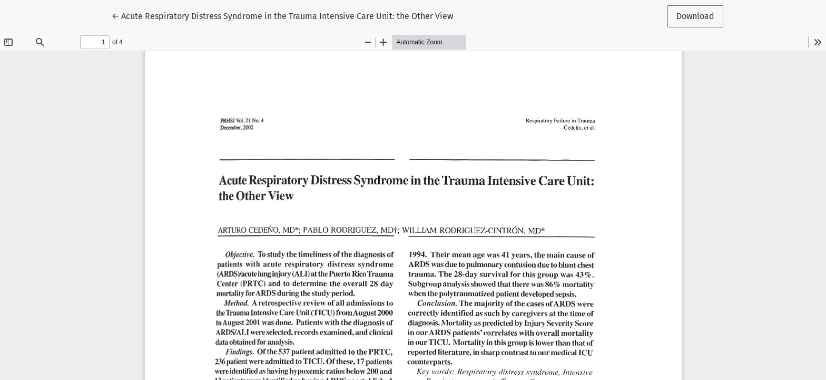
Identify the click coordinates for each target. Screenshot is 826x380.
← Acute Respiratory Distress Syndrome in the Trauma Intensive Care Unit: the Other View (282, 15)
